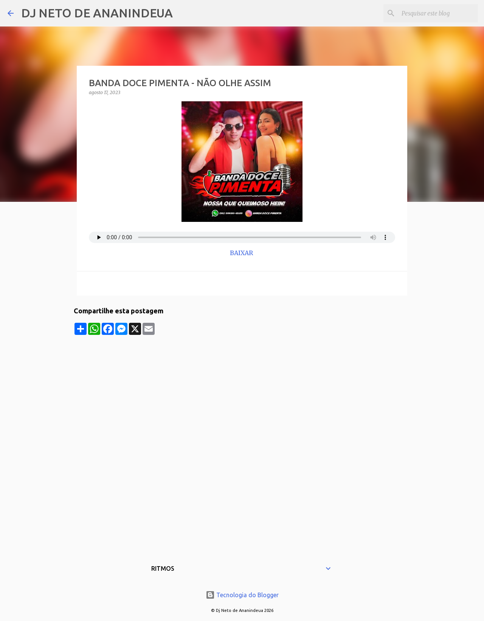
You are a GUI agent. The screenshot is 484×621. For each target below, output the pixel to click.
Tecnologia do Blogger (242, 595)
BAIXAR (242, 253)
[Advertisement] (242, 388)
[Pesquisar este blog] (438, 13)
